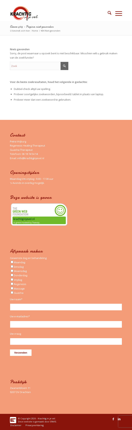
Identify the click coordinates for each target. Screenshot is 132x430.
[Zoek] (107, 13)
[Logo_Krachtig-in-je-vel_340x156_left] (55, 13)
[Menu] (116, 13)
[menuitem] (107, 13)
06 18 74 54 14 (30, 154)
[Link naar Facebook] (113, 419)
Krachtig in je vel (46, 418)
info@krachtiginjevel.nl (30, 158)
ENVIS (53, 421)
